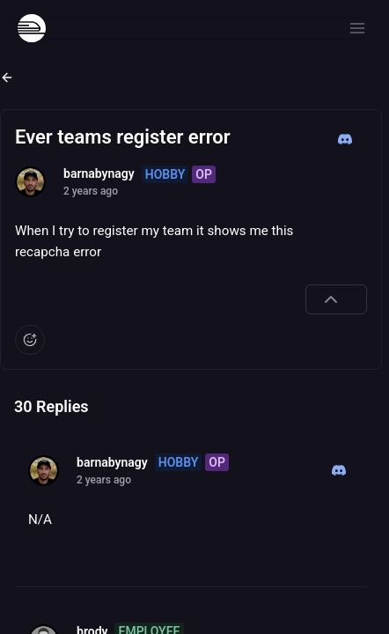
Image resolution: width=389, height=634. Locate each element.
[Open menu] (357, 28)
